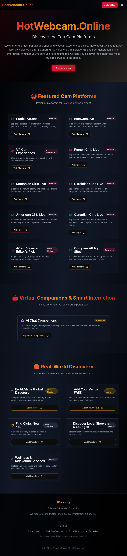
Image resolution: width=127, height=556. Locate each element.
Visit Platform (21, 134)
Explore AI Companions (36, 335)
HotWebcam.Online (17, 5)
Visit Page (78, 165)
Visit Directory (34, 442)
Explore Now (63, 68)
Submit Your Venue (93, 408)
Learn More (34, 408)
